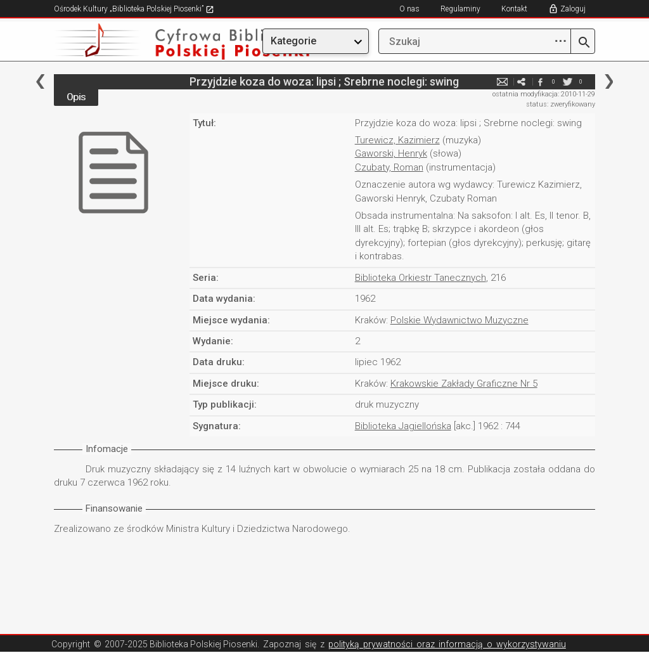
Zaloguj (573, 8)
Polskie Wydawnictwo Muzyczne (459, 320)
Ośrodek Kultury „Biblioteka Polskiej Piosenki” (134, 8)
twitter (568, 81)
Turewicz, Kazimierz (397, 140)
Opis (76, 97)
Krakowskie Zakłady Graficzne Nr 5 (463, 383)
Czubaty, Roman (389, 167)
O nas (409, 8)
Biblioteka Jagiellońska (403, 426)
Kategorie (293, 41)
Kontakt (514, 8)
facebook (540, 81)
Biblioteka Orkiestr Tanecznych (420, 277)
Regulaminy (460, 8)
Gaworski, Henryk (391, 153)
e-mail (502, 81)
